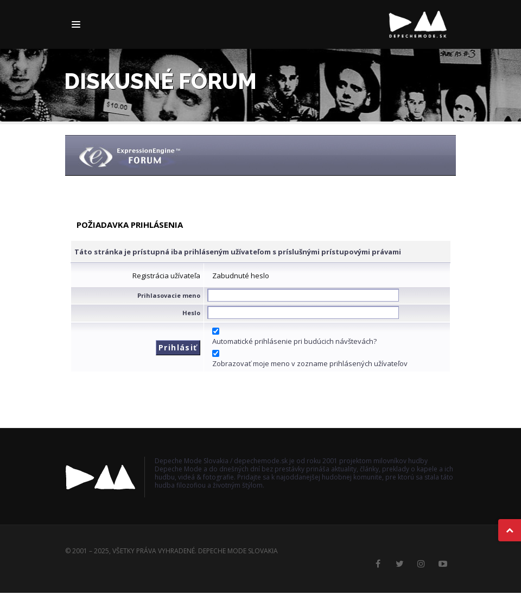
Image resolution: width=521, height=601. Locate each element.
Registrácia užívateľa (166, 275)
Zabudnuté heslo (240, 275)
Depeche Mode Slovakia (238, 550)
